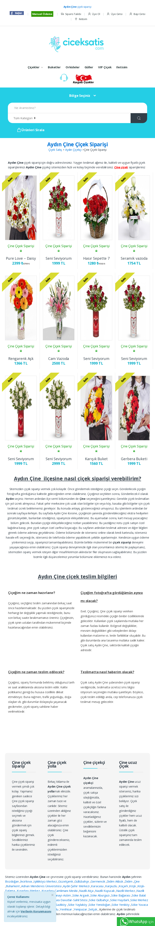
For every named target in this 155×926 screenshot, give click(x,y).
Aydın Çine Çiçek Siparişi (77, 144)
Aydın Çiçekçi (73, 150)
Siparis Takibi (71, 14)
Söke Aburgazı (100, 895)
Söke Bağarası (121, 895)
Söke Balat (139, 895)
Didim (129, 881)
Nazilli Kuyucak (105, 891)
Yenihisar (66, 909)
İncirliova (26, 881)
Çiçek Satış (55, 150)
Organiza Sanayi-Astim (56, 895)
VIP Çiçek (105, 67)
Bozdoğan (12, 881)
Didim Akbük (115, 881)
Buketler (54, 67)
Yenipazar (81, 909)
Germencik (98, 881)
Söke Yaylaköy (78, 905)
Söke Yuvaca (139, 905)
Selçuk (93, 909)
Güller (89, 67)
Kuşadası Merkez (29, 891)
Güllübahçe (82, 881)
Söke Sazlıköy (57, 905)
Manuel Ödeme (42, 14)
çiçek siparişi (77, 6)
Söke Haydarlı (120, 900)
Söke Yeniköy (121, 905)
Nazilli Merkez (126, 891)
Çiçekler (34, 67)
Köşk (132, 886)
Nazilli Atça (86, 891)
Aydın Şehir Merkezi (76, 886)
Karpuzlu (111, 886)
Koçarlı (124, 886)
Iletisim (80, 19)
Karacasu (97, 886)
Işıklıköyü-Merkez (46, 881)
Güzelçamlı (65, 881)
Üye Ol (94, 14)
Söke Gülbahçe (99, 900)
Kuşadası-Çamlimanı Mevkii (60, 891)
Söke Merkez (139, 900)
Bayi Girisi (137, 14)
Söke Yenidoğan (100, 905)
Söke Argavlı (81, 895)
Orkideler (73, 67)
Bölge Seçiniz (79, 95)
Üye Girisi (114, 14)
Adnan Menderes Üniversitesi (41, 886)
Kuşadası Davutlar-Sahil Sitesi (68, 900)
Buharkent (13, 886)
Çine (137, 881)
